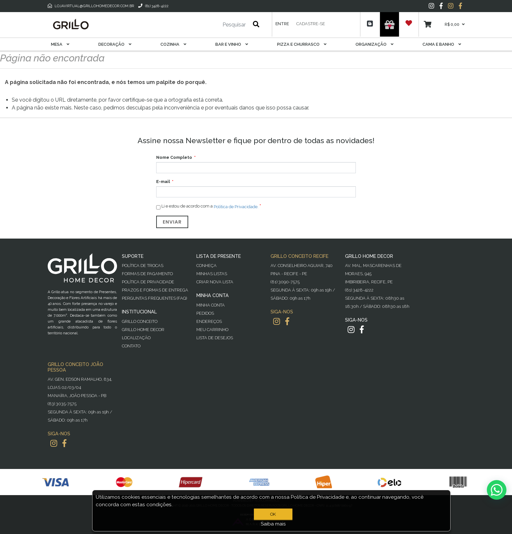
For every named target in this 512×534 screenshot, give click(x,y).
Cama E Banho (441, 44)
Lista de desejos (214, 337)
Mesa (60, 44)
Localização (136, 337)
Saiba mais (273, 524)
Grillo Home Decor (143, 329)
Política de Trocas (142, 265)
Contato (131, 345)
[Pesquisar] (214, 25)
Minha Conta (210, 305)
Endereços (209, 321)
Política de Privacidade (148, 281)
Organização (374, 44)
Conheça (206, 265)
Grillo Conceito (139, 321)
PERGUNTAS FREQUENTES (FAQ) (154, 298)
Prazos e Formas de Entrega (155, 290)
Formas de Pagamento (147, 273)
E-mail (163, 181)
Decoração (114, 44)
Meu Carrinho (212, 329)
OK (273, 514)
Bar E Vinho (231, 44)
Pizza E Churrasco (301, 44)
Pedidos (205, 313)
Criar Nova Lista (214, 281)
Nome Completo (174, 157)
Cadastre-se (310, 23)
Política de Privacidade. (236, 206)
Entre (282, 23)
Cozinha (173, 44)
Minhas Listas (211, 273)
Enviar (172, 222)
